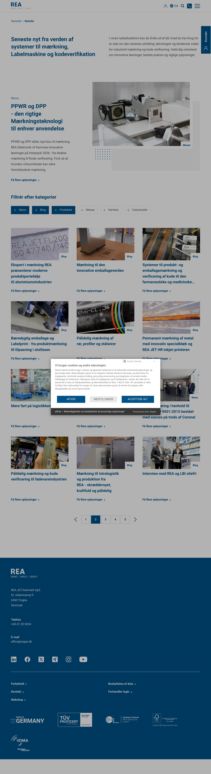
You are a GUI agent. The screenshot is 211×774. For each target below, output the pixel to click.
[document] (105, 379)
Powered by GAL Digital (144, 412)
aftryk (58, 411)
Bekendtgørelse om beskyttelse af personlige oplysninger (94, 411)
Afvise (71, 399)
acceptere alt (138, 399)
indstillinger (103, 399)
